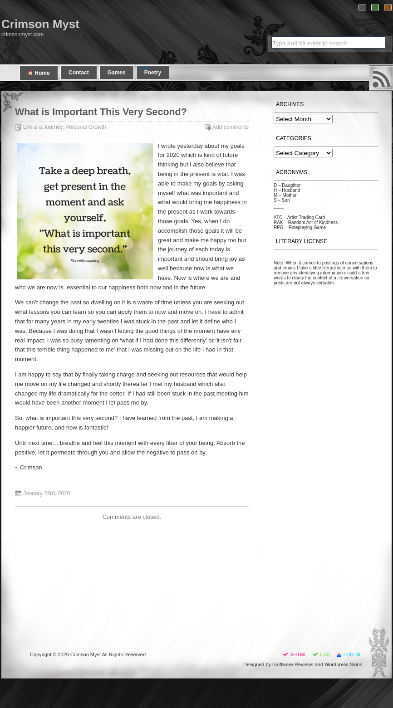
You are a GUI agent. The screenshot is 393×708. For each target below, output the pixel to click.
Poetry (152, 72)
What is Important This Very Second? (101, 112)
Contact (79, 72)
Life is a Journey (43, 127)
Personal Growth (85, 127)
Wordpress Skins (343, 664)
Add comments (230, 127)
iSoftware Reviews (292, 664)
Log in (352, 654)
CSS (325, 654)
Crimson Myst (40, 24)
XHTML (298, 654)
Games (117, 72)
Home (39, 72)
